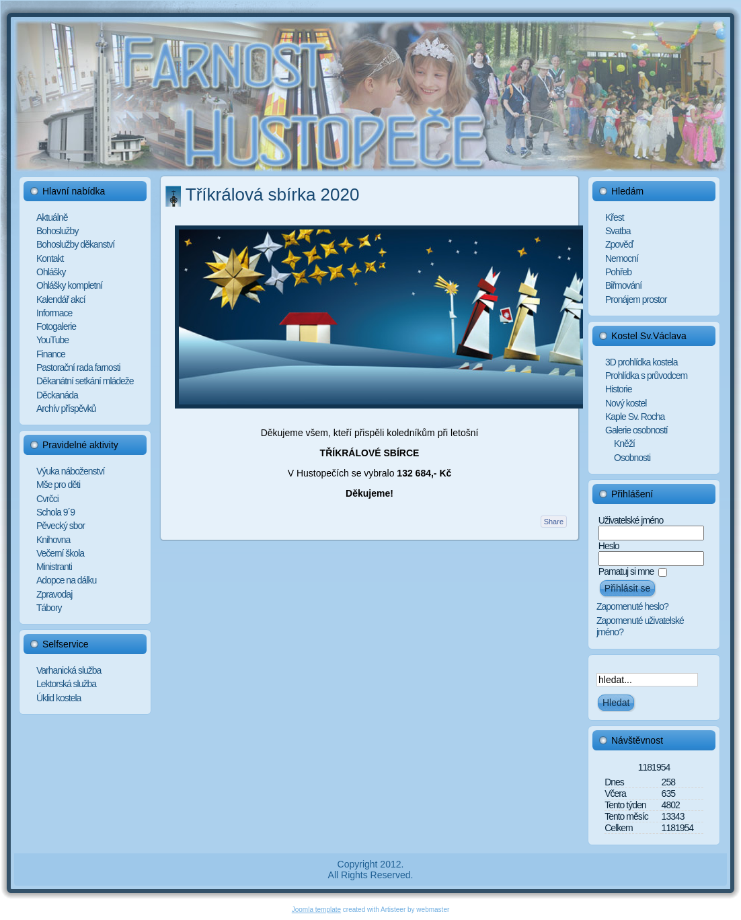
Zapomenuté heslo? (632, 606)
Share (553, 522)
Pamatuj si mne (626, 571)
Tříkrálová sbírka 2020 (273, 194)
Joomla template (316, 909)
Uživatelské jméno (631, 520)
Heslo (608, 545)
